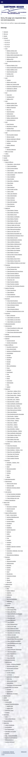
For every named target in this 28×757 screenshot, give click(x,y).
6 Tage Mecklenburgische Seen (14, 643)
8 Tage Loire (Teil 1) (11, 611)
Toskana (9, 80)
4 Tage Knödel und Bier (12, 189)
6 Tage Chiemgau (11, 200)
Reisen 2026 (6, 502)
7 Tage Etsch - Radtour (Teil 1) (14, 391)
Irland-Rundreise (10, 111)
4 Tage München (10, 204)
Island (8, 466)
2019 (6, 122)
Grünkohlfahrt (10, 353)
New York (9, 109)
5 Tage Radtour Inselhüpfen (13, 216)
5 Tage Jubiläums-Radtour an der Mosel (16, 263)
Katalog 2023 (10, 708)
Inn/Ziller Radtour (11, 672)
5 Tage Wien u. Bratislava (13, 181)
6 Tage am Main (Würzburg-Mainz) (15, 639)
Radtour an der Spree (12, 141)
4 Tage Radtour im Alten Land (13, 223)
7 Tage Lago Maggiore (12, 193)
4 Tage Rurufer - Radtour (12, 416)
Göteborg (9, 370)
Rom (8, 588)
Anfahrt (5, 697)
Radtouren (7, 208)
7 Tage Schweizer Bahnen (13, 309)
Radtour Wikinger (11, 145)
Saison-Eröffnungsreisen (11, 513)
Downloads (6, 700)
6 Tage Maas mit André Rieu (13, 632)
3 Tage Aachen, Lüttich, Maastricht (15, 172)
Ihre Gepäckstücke (9, 729)
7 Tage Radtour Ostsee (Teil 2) (14, 435)
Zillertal (8, 477)
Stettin (8, 534)
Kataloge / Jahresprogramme (12, 704)
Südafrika (9, 592)
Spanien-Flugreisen (9, 288)
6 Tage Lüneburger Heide (13, 637)
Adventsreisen (8, 326)
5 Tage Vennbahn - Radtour (13, 418)
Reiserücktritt (7, 155)
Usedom (9, 544)
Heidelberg (9, 527)
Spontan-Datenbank (9, 742)
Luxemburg (9, 674)
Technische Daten (9, 710)
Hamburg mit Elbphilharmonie (13, 351)
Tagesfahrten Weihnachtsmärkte (12, 336)
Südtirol (8, 387)
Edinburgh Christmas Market (13, 487)
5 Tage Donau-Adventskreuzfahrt (14, 332)
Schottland (9, 357)
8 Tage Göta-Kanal (11, 620)
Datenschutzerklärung (10, 718)
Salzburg (9, 532)
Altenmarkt (9, 582)
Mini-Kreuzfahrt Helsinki (12, 134)
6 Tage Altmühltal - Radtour (13, 429)
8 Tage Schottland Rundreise (13, 496)
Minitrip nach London (11, 82)
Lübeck (8, 376)
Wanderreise (10, 574)
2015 (6, 63)
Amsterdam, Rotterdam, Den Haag (15, 550)
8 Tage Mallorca (10, 292)
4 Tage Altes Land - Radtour (13, 399)
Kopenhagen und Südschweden (14, 685)
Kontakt (5, 158)
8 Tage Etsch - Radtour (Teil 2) (14, 441)
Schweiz (9, 473)
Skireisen (7, 147)
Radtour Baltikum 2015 (12, 69)
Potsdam (9, 540)
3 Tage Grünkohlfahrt (12, 166)
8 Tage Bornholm (11, 616)
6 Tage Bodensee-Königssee (13, 630)
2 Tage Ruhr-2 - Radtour (12, 426)
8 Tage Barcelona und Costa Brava (15, 271)
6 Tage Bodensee (11, 206)
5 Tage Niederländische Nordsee (14, 239)
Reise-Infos (6, 723)
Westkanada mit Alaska (12, 693)
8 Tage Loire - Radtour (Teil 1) (14, 393)
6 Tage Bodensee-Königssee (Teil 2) (15, 235)
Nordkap (9, 143)
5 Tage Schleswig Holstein (13, 305)
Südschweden (10, 382)
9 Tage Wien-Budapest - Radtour (14, 431)
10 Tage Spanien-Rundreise (13, 277)
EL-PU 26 (7, 46)
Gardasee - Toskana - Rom (13, 462)
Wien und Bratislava (11, 366)
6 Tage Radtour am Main (12, 437)
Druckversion (5, 751)
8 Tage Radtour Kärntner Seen (14, 227)
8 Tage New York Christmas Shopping (15, 286)
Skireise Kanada (10, 137)
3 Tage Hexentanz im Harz (13, 330)
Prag (8, 374)
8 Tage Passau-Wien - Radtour (14, 395)
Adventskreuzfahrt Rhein (12, 666)
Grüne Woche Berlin (11, 349)
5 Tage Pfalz (9, 647)
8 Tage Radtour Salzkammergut (14, 244)
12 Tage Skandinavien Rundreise (14, 303)
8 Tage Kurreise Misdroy (12, 168)
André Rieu (9, 679)
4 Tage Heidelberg (11, 176)
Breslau (8, 363)
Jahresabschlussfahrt (12, 90)
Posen (8, 368)
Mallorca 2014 (10, 59)
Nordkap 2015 (10, 74)
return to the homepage (20, 23)
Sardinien (9, 597)
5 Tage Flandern (10, 622)
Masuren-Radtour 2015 (12, 65)
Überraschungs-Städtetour (13, 555)
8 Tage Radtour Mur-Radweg (13, 250)
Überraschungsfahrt (11, 468)
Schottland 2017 (10, 97)
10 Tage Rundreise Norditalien (14, 494)
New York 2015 (10, 76)
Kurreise (9, 355)
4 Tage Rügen (10, 183)
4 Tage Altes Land (11, 618)
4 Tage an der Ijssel (11, 634)
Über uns (6, 34)
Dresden (9, 361)
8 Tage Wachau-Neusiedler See (14, 233)
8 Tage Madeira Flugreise (13, 456)
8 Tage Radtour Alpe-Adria (13, 439)
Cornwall (9, 689)
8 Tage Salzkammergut (12, 624)
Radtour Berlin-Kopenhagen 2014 (14, 55)
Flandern (9, 359)
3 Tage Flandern (10, 170)
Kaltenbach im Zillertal (12, 88)
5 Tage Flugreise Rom (12, 269)
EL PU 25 (7, 44)
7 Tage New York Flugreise (13, 454)
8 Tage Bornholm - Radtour (13, 401)
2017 (6, 92)
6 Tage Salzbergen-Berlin (12, 628)
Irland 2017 (9, 95)
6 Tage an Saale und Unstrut (13, 225)
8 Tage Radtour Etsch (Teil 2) (13, 258)
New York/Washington (12, 599)
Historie (5, 36)
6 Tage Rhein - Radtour (12, 424)
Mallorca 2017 (10, 99)
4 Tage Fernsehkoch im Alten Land (15, 328)
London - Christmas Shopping (14, 664)
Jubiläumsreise (10, 563)
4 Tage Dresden (10, 179)
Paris (8, 384)
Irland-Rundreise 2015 (12, 71)
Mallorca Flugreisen (11, 107)
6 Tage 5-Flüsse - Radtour (13, 420)
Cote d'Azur (9, 380)
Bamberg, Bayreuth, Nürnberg (14, 546)
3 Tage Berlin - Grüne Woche (13, 164)
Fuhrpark (6, 38)
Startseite (6, 31)
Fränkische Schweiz (11, 576)
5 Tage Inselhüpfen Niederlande (14, 433)
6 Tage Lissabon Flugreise (13, 458)
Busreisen (7, 298)
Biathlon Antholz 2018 (12, 103)
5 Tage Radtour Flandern (12, 218)
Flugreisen (7, 265)
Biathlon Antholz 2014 (12, 50)
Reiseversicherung (8, 721)
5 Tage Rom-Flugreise (12, 445)
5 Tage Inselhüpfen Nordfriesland (14, 403)
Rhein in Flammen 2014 (12, 52)
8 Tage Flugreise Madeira (13, 281)
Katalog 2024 (10, 706)
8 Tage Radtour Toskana (12, 210)
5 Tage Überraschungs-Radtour (14, 410)
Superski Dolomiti (11, 340)
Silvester (7, 334)
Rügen (8, 378)
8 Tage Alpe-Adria (11, 256)
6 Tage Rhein (10, 655)
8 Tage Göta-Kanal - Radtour (13, 405)
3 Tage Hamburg (10, 187)
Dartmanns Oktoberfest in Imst (14, 86)
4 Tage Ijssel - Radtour (12, 422)
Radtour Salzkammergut (12, 118)
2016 (6, 78)
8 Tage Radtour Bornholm (13, 212)
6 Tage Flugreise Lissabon (13, 284)
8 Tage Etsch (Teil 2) (11, 653)
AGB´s (6, 716)
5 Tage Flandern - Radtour (13, 397)
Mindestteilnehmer (9, 739)
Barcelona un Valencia (12, 126)
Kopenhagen (10, 372)
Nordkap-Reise (10, 128)
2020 (6, 132)
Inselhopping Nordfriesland (13, 676)
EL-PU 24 (7, 42)
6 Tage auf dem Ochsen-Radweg (14, 254)
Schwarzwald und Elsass (12, 668)
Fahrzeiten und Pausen (10, 731)
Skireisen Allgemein (11, 149)
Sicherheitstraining (11, 120)
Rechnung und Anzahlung (11, 737)
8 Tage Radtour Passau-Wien (13, 260)
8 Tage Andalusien (11, 294)
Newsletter (6, 160)
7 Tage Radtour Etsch (12, 214)
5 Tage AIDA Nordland (12, 202)
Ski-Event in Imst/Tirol (12, 506)
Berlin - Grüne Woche (12, 515)
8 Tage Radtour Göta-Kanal (13, 246)
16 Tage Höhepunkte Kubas (13, 267)
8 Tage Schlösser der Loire (13, 498)
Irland (8, 475)
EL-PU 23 (7, 40)
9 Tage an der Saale (11, 626)
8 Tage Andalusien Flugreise (13, 447)
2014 (6, 48)
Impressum (6, 714)
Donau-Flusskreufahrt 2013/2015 (14, 67)
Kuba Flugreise (10, 124)
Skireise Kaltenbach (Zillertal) (13, 139)
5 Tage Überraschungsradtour (14, 229)
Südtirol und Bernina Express (13, 130)
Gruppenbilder (8, 702)
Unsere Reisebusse (9, 725)
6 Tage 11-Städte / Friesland (13, 248)
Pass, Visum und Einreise (11, 735)
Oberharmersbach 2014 (12, 57)
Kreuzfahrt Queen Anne (12, 347)
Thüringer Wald (10, 485)
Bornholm (9, 464)
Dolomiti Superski (11, 508)
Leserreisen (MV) (9, 670)
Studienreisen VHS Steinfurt (11, 687)
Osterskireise (10, 510)
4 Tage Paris (10, 185)
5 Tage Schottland (11, 174)
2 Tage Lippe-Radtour (12, 412)
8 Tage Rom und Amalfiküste (13, 452)
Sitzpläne (7, 712)
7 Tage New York (11, 279)
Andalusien (9, 595)
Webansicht (24, 751)
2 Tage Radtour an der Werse (13, 319)
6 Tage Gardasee (11, 197)
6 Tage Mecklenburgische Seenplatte (15, 414)
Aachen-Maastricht (11, 529)
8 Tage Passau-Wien (11, 609)
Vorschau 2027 (7, 695)
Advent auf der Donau (12, 483)
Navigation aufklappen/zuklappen (14, 2)
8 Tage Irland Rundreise (12, 300)
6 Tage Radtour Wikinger (12, 221)
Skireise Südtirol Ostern (12, 105)
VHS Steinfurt (8, 492)
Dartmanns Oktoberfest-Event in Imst (15, 311)
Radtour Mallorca (11, 590)
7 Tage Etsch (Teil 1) (11, 651)
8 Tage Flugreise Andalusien (13, 275)
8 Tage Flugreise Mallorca (13, 273)
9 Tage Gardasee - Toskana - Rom (15, 450)
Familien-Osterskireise (12, 342)
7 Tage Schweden (11, 307)
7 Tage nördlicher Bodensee (13, 242)
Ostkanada (9, 601)
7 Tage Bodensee (11, 645)
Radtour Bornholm (11, 116)
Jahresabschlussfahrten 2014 (13, 61)
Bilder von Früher (9, 151)
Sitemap (12, 751)
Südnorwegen (10, 113)
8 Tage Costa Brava (11, 290)
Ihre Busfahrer (8, 727)
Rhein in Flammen (11, 315)
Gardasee (9, 542)
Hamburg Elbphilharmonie (13, 517)
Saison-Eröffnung (9, 162)
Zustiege (7, 733)
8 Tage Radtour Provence (13, 252)
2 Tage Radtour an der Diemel (14, 321)
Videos (6, 153)
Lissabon (9, 603)
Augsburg (9, 536)
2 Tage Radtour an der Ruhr (13, 317)
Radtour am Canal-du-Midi (13, 84)
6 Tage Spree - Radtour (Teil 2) (14, 408)
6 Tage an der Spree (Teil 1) (13, 231)
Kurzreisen (7, 313)
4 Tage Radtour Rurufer (12, 237)
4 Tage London (10, 191)
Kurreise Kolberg (10, 521)
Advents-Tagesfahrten (10, 500)
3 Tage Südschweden (12, 195)
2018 (6, 101)
